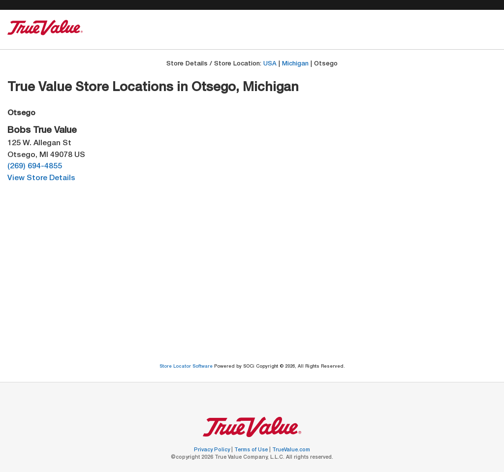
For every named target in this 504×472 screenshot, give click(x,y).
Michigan (295, 64)
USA (270, 64)
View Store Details (41, 178)
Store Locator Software (186, 367)
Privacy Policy (212, 450)
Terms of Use (251, 450)
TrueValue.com (291, 450)
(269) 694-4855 (34, 166)
